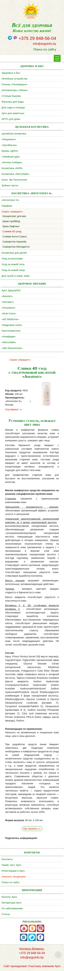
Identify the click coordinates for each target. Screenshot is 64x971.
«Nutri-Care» (9, 313)
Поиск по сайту (44, 49)
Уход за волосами (12, 258)
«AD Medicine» (10, 319)
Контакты (7, 859)
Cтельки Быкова (11, 95)
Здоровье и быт (11, 72)
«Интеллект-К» (10, 200)
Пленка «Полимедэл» (14, 84)
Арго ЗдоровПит (11, 290)
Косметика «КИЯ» (12, 168)
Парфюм (7, 205)
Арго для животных (13, 113)
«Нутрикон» (9, 307)
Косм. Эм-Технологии (14, 179)
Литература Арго (12, 902)
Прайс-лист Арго (11, 865)
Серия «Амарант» (12, 211)
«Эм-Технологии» (12, 348)
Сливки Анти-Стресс (15, 236)
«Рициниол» (9, 139)
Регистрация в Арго (13, 870)
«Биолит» (7, 296)
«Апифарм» (9, 336)
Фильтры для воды (13, 101)
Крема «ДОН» (10, 150)
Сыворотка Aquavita (14, 241)
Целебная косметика (14, 133)
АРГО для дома (11, 118)
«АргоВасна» (9, 145)
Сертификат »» (13, 409)
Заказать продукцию (14, 876)
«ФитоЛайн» (9, 342)
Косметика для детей (14, 252)
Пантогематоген (11, 330)
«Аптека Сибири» (12, 162)
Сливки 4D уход (12, 231)
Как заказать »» (32, 828)
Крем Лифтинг (11, 226)
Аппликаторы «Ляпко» (15, 90)
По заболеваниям (12, 908)
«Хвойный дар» (11, 156)
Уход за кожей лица (13, 270)
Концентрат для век (14, 216)
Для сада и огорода (13, 107)
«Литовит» (8, 301)
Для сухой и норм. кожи (16, 275)
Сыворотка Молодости (16, 246)
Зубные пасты (10, 185)
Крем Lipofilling (11, 221)
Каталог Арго (9, 896)
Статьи (6, 914)
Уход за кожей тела (13, 264)
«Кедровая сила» (12, 324)
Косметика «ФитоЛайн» (16, 173)
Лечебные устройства (14, 78)
